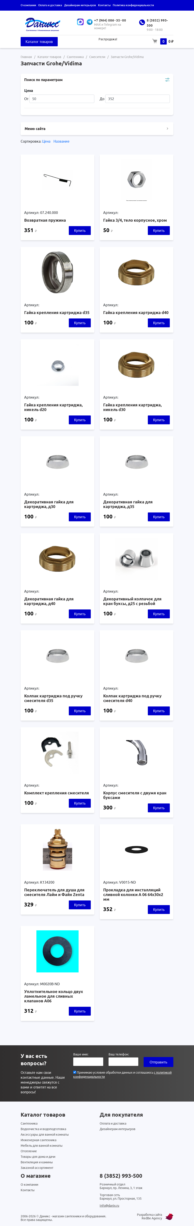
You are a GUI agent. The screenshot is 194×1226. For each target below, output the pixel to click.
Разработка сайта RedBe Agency (149, 1216)
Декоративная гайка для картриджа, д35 (128, 504)
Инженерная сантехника (38, 1140)
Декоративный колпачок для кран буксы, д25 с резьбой (132, 601)
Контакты (104, 5)
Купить (79, 231)
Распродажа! (108, 39)
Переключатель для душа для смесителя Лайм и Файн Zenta (54, 892)
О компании (28, 5)
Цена (46, 141)
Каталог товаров (39, 42)
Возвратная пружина (45, 220)
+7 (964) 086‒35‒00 (110, 20)
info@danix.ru (109, 1205)
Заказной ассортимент (37, 1168)
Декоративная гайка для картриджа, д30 (49, 504)
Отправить (158, 1062)
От (59, 99)
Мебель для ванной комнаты (42, 1145)
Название (61, 141)
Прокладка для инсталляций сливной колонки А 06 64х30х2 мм (133, 894)
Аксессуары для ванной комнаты (45, 1134)
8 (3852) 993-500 (121, 1176)
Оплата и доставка (50, 5)
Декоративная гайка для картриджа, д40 (49, 601)
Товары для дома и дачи (38, 1156)
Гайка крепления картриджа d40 (135, 312)
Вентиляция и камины (37, 1162)
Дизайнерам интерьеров (80, 5)
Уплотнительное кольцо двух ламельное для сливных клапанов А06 (53, 996)
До (135, 99)
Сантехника (29, 1123)
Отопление (29, 1151)
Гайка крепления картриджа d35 (56, 312)
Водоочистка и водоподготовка (43, 1129)
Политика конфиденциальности (133, 5)
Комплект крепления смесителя (56, 793)
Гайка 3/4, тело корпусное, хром (135, 220)
